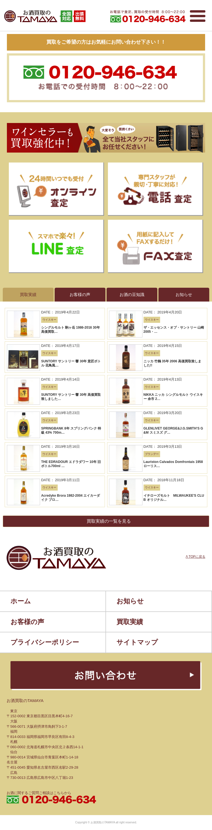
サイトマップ (137, 642)
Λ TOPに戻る (195, 557)
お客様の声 (27, 621)
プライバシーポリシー (44, 642)
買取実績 (129, 621)
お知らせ (130, 601)
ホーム (20, 601)
